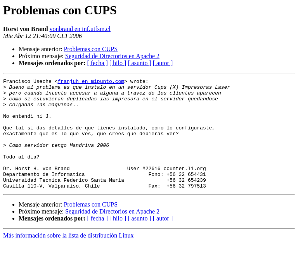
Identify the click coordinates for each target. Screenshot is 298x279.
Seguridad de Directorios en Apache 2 (112, 56)
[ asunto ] (139, 63)
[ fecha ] (97, 63)
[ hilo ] (117, 63)
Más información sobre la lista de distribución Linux (68, 257)
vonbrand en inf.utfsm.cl (80, 29)
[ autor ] (163, 63)
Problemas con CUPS (91, 49)
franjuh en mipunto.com (90, 82)
